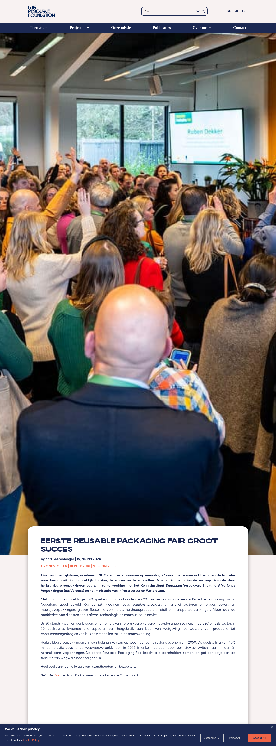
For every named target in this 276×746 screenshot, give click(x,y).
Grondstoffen (54, 566)
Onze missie (121, 27)
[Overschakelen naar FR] (243, 12)
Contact (239, 27)
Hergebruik (80, 566)
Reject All (234, 738)
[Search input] (169, 11)
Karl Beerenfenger (59, 559)
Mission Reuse (105, 566)
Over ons (200, 27)
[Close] (272, 727)
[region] (138, 735)
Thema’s (37, 27)
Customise (210, 738)
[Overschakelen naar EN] (236, 12)
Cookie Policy (31, 740)
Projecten (77, 27)
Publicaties (162, 27)
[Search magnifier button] (203, 11)
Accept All (259, 738)
